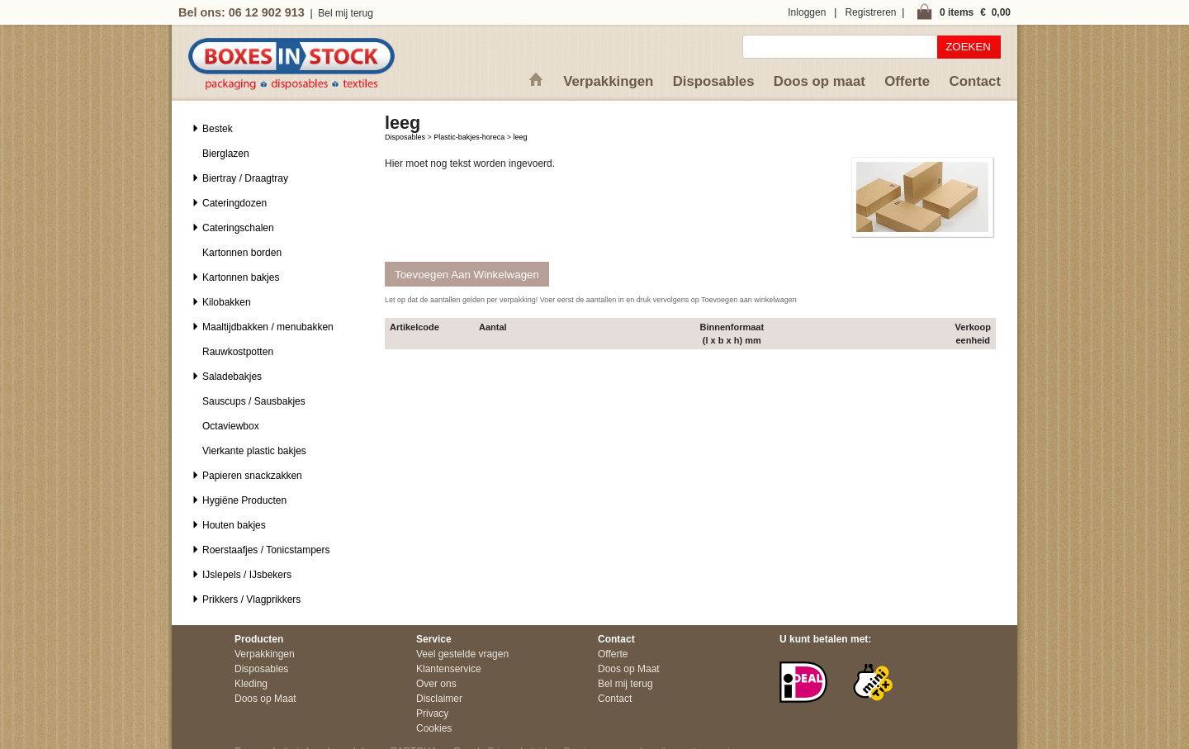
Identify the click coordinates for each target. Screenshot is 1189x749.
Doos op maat (819, 81)
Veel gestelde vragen (462, 654)
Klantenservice (448, 669)
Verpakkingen (608, 81)
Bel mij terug (345, 13)
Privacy (432, 713)
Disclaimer (439, 698)
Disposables (714, 81)
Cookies (434, 728)
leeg (521, 137)
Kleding (251, 684)
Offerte (907, 81)
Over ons (436, 684)
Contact (975, 81)
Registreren (870, 12)
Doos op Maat (265, 698)
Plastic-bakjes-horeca (468, 137)
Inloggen (807, 12)
